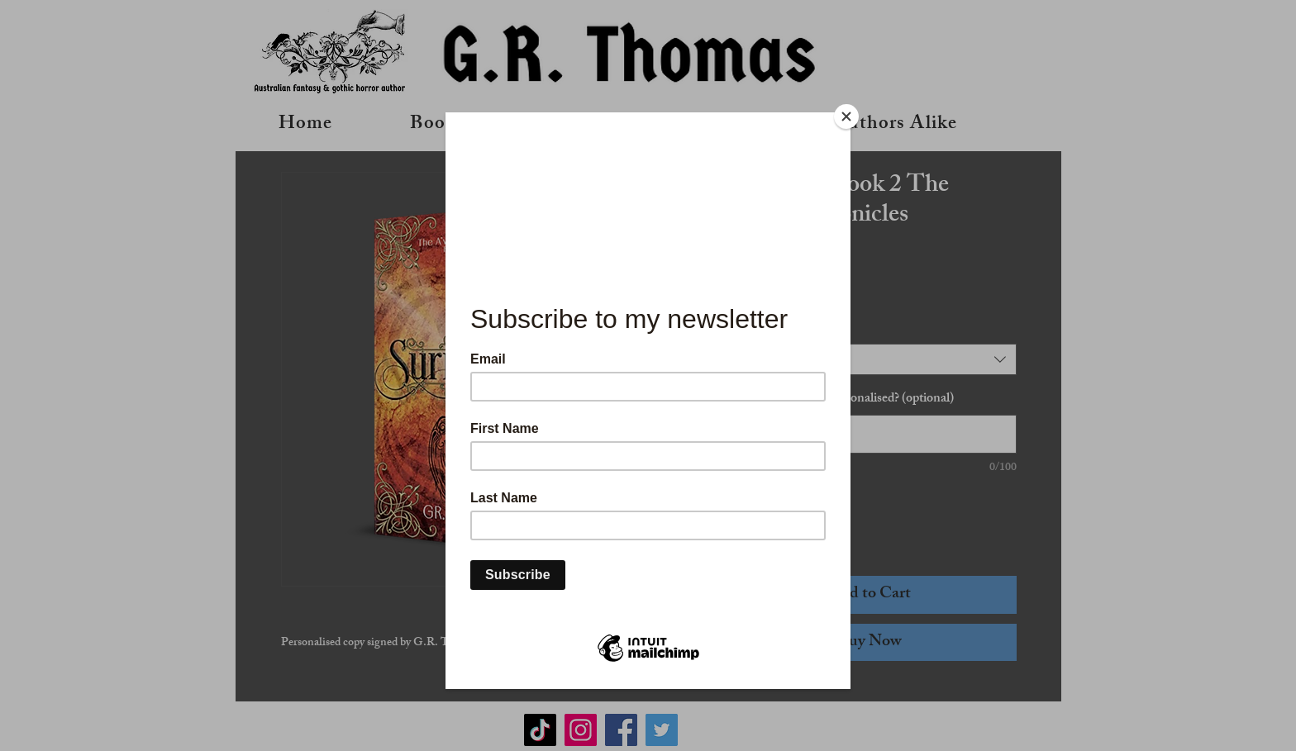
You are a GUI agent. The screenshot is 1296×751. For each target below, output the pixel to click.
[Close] (846, 116)
